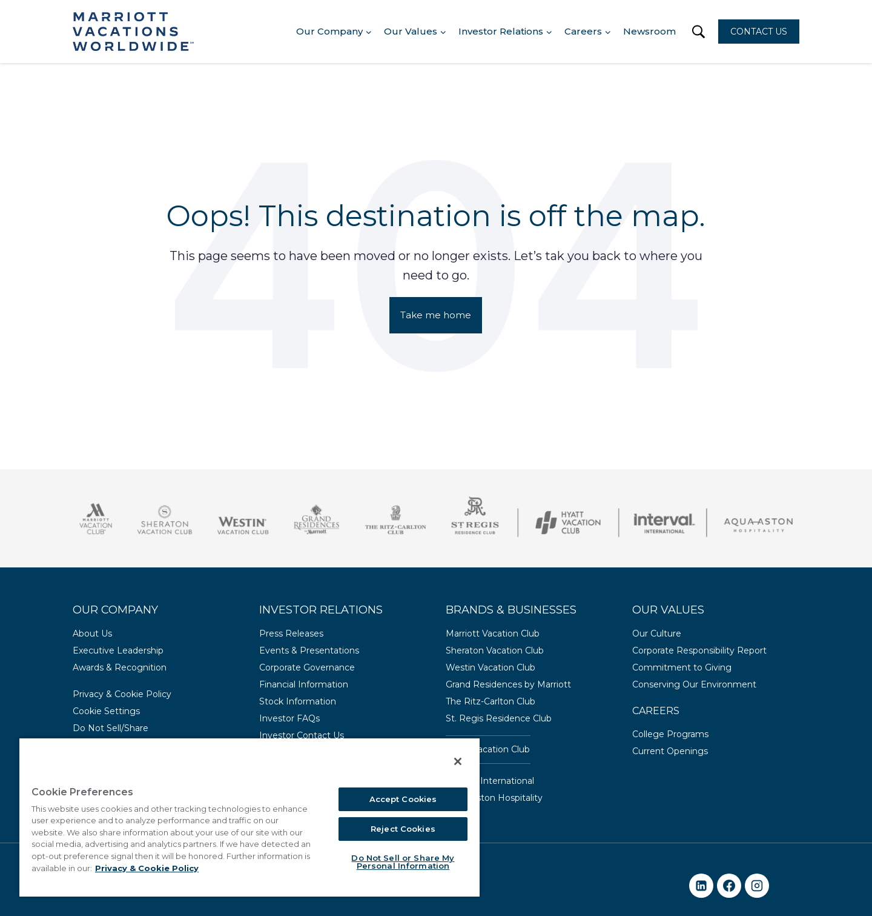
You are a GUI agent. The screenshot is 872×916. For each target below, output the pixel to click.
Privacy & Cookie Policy (122, 694)
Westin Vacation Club (490, 667)
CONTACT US (758, 31)
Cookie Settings (106, 711)
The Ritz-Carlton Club (490, 701)
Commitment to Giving (682, 667)
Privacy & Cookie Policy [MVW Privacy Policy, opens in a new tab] (147, 868)
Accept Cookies (403, 799)
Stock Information (297, 701)
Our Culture (656, 633)
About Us (92, 633)
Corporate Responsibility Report (699, 650)
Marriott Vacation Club (493, 633)
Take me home (435, 315)
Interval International (490, 780)
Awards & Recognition (120, 667)
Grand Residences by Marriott (508, 684)
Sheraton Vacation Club (495, 650)
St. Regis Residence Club (499, 718)
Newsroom (649, 31)
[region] (249, 817)
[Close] (457, 761)
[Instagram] (757, 886)
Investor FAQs (289, 718)
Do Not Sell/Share (110, 728)
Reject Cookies (403, 829)
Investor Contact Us (301, 735)
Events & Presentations (309, 650)
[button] (698, 31)
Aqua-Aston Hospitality (494, 797)
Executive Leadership (118, 650)
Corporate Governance (307, 667)
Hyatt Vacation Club (488, 749)
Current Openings (670, 751)
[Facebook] (729, 886)
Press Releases (291, 633)
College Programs (670, 734)
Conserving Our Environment (694, 684)
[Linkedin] (701, 886)
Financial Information (303, 684)
